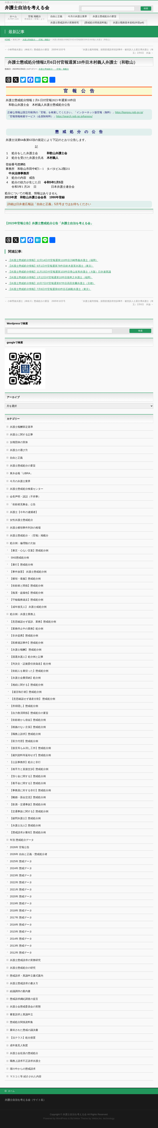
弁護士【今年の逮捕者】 (24, 512)
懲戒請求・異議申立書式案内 (26, 975)
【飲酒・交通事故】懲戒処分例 (28, 804)
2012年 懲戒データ (21, 952)
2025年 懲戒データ (21, 861)
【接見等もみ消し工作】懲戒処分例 (30, 748)
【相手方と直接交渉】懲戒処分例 (29, 769)
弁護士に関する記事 (21, 434)
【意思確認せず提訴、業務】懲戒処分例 (33, 621)
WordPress (61, 1118)
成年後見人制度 (19, 1045)
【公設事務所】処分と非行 (25, 762)
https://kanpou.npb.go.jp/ (129, 112)
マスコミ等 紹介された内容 (25, 1076)
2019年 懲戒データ (21, 903)
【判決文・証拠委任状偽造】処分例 (30, 663)
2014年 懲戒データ (21, 938)
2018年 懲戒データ (21, 910)
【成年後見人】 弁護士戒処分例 (28, 606)
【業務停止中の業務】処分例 (26, 628)
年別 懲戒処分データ (22, 839)
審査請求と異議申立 (21, 1014)
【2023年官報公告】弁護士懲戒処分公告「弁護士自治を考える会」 (49, 223)
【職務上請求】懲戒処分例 (25, 733)
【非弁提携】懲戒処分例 (24, 635)
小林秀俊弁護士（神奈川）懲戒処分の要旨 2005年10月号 (35, 49)
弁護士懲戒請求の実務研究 (25, 960)
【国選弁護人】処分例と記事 (26, 656)
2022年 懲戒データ (21, 882)
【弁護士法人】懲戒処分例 (25, 825)
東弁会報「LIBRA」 (21, 473)
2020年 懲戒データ (21, 896)
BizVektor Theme (79, 1118)
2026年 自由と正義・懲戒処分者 (28, 854)
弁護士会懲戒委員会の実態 (25, 1006)
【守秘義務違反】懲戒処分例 (26, 599)
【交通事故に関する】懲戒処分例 (29, 811)
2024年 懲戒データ (21, 868)
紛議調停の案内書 (20, 991)
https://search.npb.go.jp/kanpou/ (74, 116)
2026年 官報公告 (19, 847)
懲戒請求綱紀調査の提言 (24, 998)
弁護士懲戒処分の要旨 (23, 465)
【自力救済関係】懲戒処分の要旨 (29, 712)
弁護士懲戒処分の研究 (23, 967)
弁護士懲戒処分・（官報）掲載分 (36, 40)
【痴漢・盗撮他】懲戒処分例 (26, 592)
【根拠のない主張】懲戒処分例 (28, 727)
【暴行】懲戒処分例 (21, 564)
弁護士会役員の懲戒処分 (24, 1053)
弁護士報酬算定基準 (21, 426)
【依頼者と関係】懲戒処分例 (26, 585)
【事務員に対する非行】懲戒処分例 (30, 790)
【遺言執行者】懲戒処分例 (26, 691)
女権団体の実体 (19, 442)
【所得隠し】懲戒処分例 (24, 705)
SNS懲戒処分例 (20, 557)
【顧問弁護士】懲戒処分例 (25, 818)
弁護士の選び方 (19, 450)
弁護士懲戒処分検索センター (26, 488)
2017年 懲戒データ (21, 917)
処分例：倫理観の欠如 (23, 543)
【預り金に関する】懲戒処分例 (28, 776)
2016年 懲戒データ (21, 924)
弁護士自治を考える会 (27, 7)
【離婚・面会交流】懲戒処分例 (28, 797)
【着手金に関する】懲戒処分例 (28, 783)
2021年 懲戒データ (21, 889)
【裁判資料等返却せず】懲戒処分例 (30, 755)
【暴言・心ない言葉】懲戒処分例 (29, 550)
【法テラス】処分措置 (23, 1037)
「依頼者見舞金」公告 (23, 504)
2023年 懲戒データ (21, 875)
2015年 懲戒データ (21, 931)
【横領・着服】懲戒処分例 (25, 578)
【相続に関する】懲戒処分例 (26, 684)
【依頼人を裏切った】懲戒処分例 (29, 670)
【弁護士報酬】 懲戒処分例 (25, 649)
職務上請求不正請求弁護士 (25, 1060)
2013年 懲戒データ (21, 945)
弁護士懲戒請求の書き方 (24, 983)
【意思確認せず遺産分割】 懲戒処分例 (33, 698)
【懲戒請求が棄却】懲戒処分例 (28, 832)
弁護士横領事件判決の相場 (25, 527)
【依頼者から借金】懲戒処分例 (28, 719)
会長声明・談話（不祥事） (25, 496)
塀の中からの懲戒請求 (23, 1068)
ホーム (11, 1091)
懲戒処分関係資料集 (21, 1022)
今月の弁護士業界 (20, 481)
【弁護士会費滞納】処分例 (25, 677)
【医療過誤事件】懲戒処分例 (26, 642)
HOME (7, 40)
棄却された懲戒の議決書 (24, 1029)
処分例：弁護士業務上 (23, 614)
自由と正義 (16, 457)
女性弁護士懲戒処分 (21, 519)
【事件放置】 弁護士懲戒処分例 (28, 571)
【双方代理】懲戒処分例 (24, 741)
